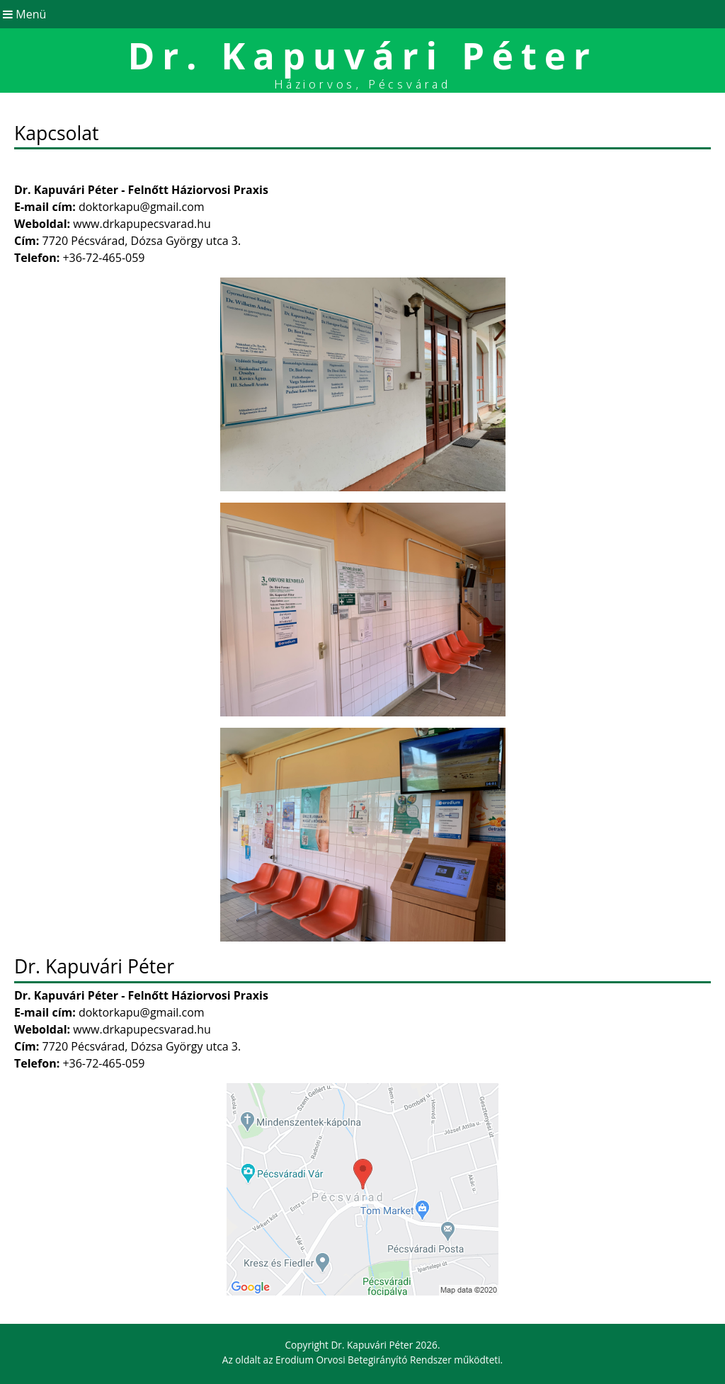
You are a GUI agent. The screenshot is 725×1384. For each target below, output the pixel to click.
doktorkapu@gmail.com (142, 207)
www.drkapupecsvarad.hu (142, 223)
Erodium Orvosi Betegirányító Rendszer (363, 1359)
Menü (23, 14)
